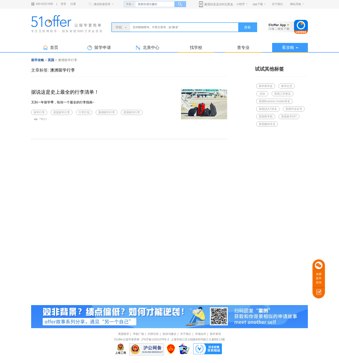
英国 (51, 60)
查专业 (243, 47)
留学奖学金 (266, 86)
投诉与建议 (169, 334)
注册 (73, 4)
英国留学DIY (289, 116)
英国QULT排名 (268, 109)
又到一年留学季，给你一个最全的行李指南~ (62, 102)
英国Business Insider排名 (274, 101)
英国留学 (123, 334)
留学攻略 (37, 60)
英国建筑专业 (267, 124)
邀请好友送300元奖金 (218, 4)
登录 (63, 4)
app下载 (258, 4)
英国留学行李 (61, 112)
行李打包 (84, 112)
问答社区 (153, 334)
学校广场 (138, 334)
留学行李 (39, 112)
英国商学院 (266, 116)
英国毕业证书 (293, 109)
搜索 (247, 27)
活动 (262, 93)
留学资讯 (215, 334)
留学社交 (286, 86)
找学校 (196, 47)
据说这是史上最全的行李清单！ (65, 92)
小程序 (240, 4)
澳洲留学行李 (62, 70)
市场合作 (200, 334)
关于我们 (277, 4)
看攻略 (290, 47)
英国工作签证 (282, 93)
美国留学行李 (131, 112)
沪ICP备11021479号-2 (155, 339)
